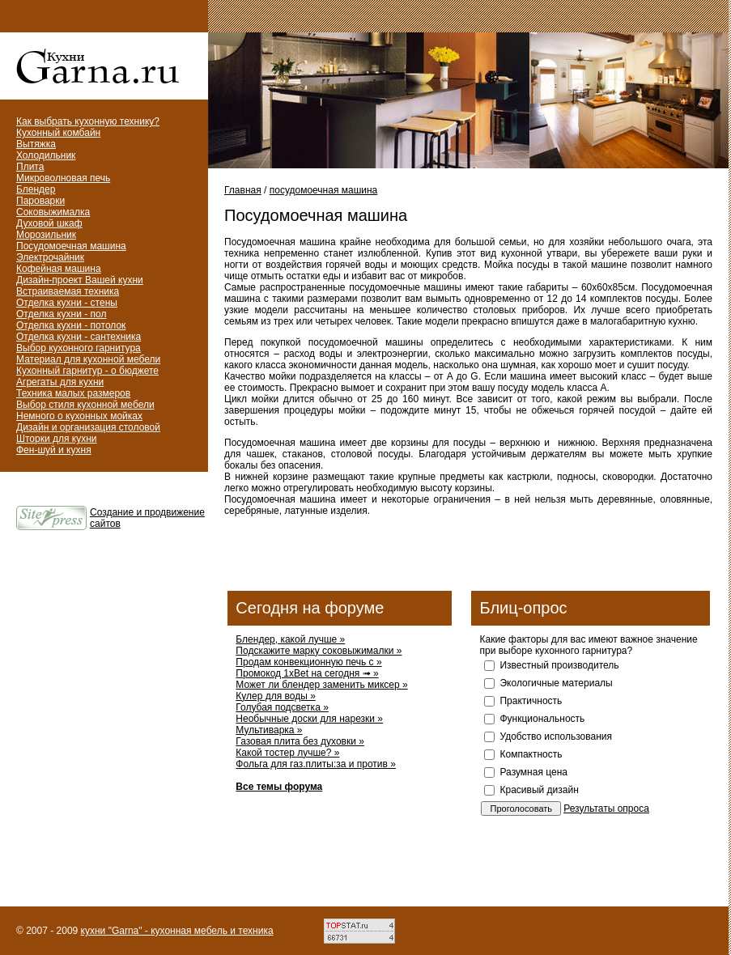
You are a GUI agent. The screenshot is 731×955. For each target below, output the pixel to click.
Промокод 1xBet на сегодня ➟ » (307, 673)
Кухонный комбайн (58, 132)
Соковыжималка (53, 212)
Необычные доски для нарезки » (309, 718)
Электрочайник (50, 257)
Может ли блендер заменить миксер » (321, 684)
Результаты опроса (606, 808)
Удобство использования (555, 736)
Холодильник (45, 155)
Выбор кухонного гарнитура (78, 348)
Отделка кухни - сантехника (78, 336)
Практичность (530, 701)
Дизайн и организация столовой (88, 427)
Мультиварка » (269, 730)
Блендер (35, 189)
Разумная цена (533, 772)
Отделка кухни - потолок (70, 325)
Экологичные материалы (555, 683)
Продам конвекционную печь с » (308, 662)
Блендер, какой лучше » (290, 639)
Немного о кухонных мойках (79, 416)
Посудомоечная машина (71, 246)
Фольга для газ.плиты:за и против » (316, 764)
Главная (242, 190)
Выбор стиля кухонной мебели (85, 404)
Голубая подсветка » (282, 707)
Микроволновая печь (63, 178)
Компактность (530, 754)
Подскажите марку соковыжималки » (319, 650)
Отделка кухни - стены (66, 302)
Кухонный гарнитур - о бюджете (87, 370)
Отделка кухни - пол (61, 314)
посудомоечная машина (324, 190)
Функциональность (541, 718)
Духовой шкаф (49, 223)
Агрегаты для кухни (60, 382)
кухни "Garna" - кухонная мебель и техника (177, 930)
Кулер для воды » (276, 696)
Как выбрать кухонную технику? (87, 121)
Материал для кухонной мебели (88, 359)
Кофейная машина (58, 268)
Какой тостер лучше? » (287, 752)
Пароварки (40, 200)
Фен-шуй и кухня (53, 450)
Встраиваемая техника (67, 291)
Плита (30, 166)
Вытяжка (36, 144)
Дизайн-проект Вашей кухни (79, 280)
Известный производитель (558, 665)
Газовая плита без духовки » (300, 741)
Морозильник (46, 234)
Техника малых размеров (73, 393)
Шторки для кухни (56, 438)
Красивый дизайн (538, 790)
